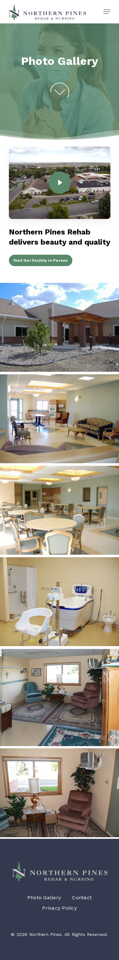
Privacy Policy (59, 908)
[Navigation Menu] (106, 12)
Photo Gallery (44, 898)
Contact (82, 898)
